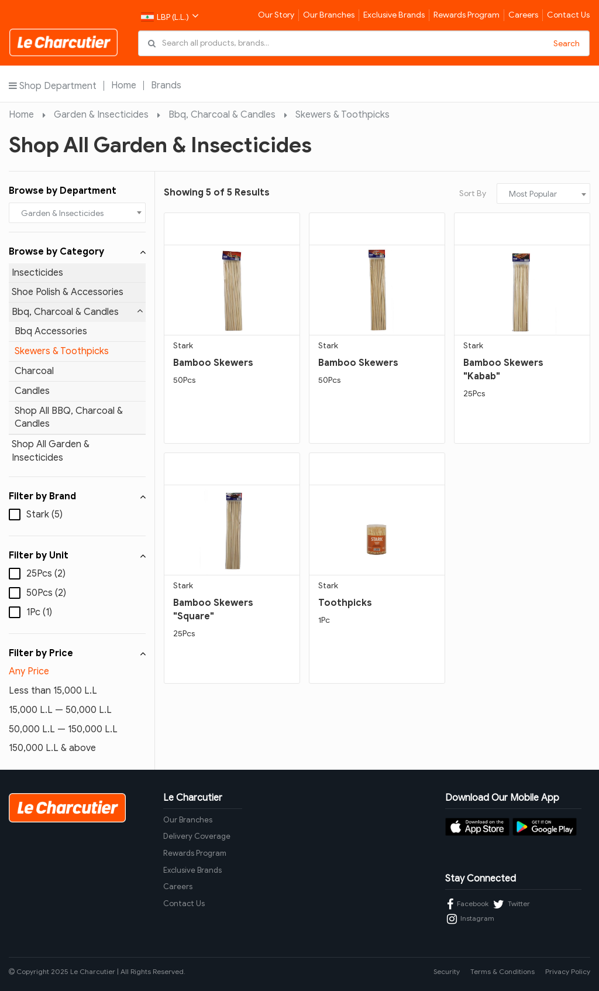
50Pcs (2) (46, 593)
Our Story (276, 15)
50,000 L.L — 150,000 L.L (63, 729)
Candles (32, 391)
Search (566, 44)
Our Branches (328, 15)
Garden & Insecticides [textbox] (62, 213)
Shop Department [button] (53, 86)
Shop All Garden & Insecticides (50, 451)
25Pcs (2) (46, 573)
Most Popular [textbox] (533, 194)
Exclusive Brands (394, 15)
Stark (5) (44, 514)
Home (123, 85)
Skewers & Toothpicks (342, 115)
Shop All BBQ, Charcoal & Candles (69, 417)
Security (446, 971)
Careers (523, 15)
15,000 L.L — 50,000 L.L (60, 710)
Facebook (467, 904)
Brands (166, 85)
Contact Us (568, 15)
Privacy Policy (567, 971)
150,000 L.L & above (52, 748)
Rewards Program (466, 15)
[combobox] (77, 213)
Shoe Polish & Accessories (67, 292)
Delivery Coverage (196, 836)
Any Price (29, 671)
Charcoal (34, 371)
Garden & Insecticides (101, 115)
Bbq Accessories (51, 331)
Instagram (470, 919)
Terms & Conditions (502, 971)
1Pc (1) (39, 612)
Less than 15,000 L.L (53, 691)
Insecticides (37, 273)
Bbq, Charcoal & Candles (222, 115)
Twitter (511, 904)
